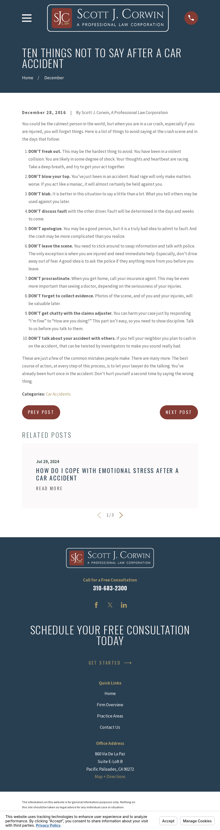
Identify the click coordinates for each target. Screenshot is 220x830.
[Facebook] (96, 605)
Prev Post (41, 412)
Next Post (179, 412)
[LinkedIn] (124, 605)
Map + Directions (110, 776)
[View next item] (121, 515)
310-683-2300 (110, 588)
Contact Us (110, 727)
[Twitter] (110, 605)
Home (110, 693)
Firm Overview (110, 705)
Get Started (110, 663)
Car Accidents (58, 394)
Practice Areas (110, 716)
